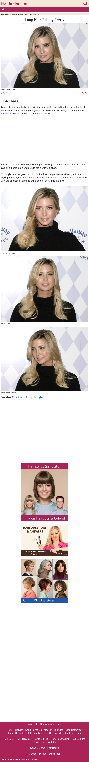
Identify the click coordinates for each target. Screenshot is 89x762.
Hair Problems (23, 739)
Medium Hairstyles (53, 730)
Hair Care (9, 739)
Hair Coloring (78, 739)
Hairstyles (8, 14)
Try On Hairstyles (54, 733)
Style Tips (38, 742)
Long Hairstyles (73, 730)
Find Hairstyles (73, 733)
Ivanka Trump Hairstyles (32, 14)
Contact (33, 754)
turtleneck (6, 113)
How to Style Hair (60, 739)
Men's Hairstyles (16, 733)
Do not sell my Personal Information (19, 759)
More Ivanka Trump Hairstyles (27, 397)
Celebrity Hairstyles (17, 14)
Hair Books (53, 748)
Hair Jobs (51, 742)
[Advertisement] (44, 139)
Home (2, 14)
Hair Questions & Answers (48, 724)
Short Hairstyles (33, 730)
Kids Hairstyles (35, 733)
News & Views (37, 748)
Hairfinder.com (14, 3)
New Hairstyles (15, 730)
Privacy (43, 754)
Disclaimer (54, 754)
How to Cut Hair (41, 739)
